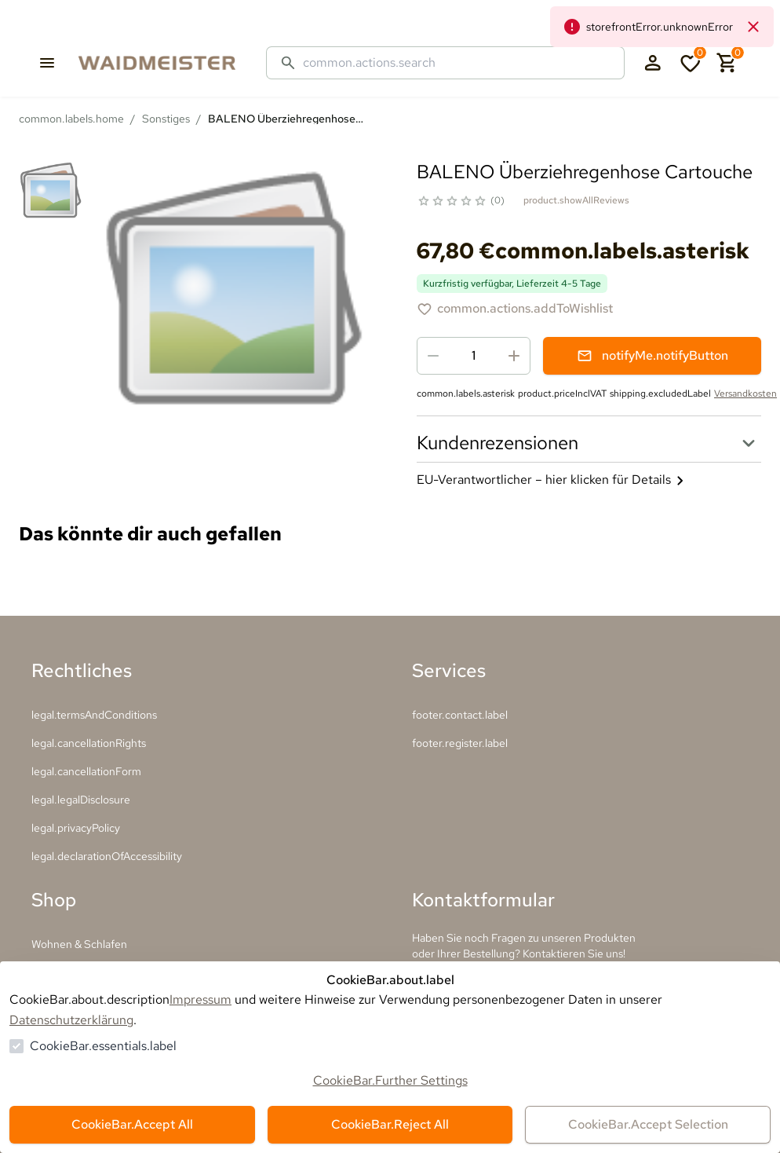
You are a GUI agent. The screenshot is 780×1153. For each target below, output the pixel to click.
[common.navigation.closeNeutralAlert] (753, 26)
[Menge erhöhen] (514, 356)
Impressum (200, 999)
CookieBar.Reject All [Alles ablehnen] (390, 1124)
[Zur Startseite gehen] (172, 63)
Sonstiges (166, 119)
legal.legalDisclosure (80, 799)
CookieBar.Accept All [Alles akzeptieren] (132, 1124)
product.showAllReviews (576, 200)
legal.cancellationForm (86, 771)
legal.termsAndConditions (94, 715)
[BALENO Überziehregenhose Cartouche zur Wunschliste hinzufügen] (515, 308)
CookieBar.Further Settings (390, 1080)
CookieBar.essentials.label (103, 1046)
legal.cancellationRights (88, 743)
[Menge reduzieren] (433, 356)
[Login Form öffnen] (653, 63)
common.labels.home (71, 119)
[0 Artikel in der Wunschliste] (690, 63)
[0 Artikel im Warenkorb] (727, 63)
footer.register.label (460, 743)
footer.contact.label (460, 715)
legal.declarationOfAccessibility (106, 856)
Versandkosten (745, 393)
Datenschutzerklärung (71, 1020)
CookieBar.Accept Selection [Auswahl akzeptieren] (648, 1124)
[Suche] (457, 62)
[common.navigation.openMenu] (47, 63)
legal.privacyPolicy (75, 828)
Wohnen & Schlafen (79, 944)
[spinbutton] (473, 356)
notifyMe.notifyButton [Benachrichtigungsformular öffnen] (652, 355)
